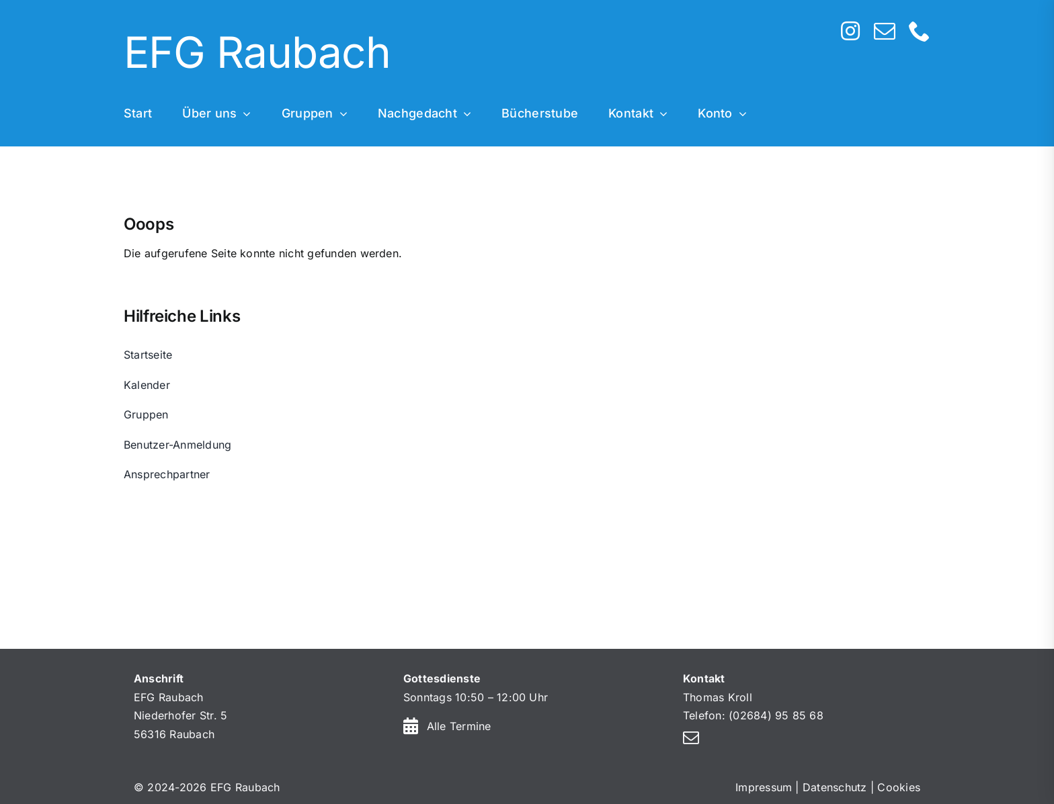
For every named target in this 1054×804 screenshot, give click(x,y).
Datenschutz (835, 787)
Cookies (898, 787)
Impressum (763, 787)
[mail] (884, 31)
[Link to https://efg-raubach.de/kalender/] (410, 725)
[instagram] (850, 31)
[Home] (443, 54)
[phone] (919, 31)
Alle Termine (459, 726)
